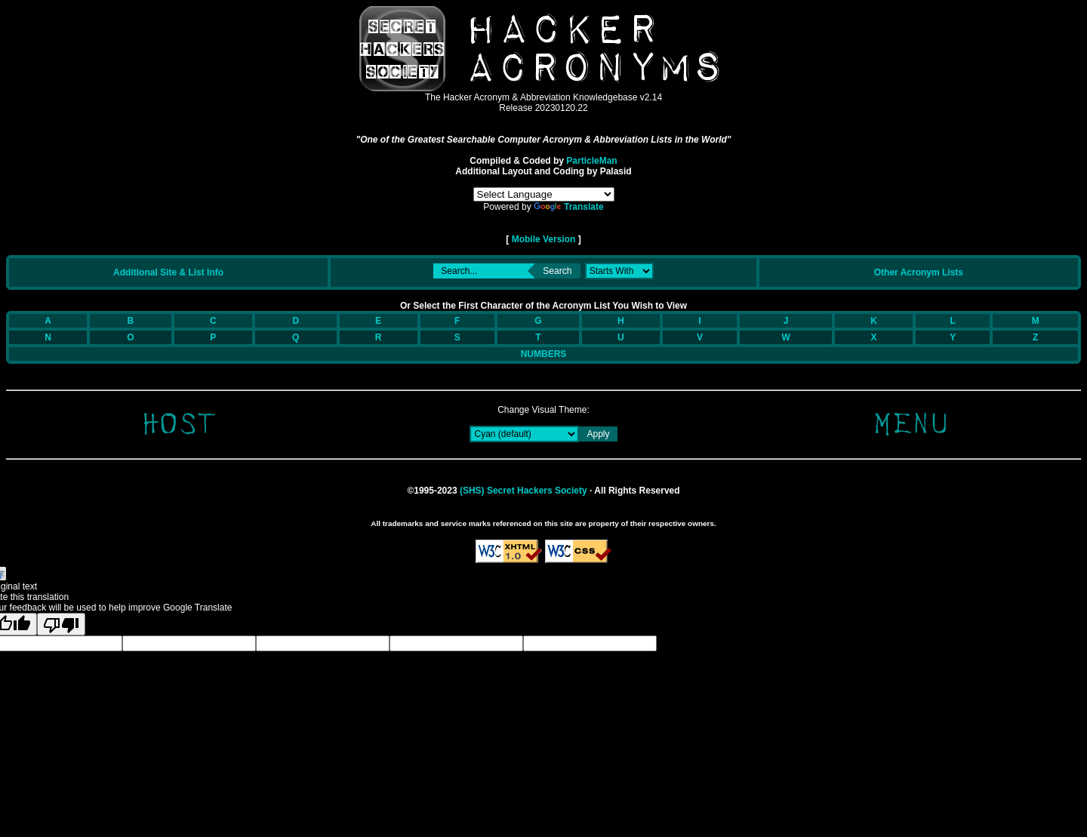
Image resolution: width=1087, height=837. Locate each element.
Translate (569, 207)
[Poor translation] (61, 624)
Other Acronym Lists (918, 272)
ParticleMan (591, 160)
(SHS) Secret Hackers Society (523, 490)
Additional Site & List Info (168, 272)
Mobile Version (543, 239)
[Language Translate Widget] (543, 194)
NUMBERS (544, 354)
